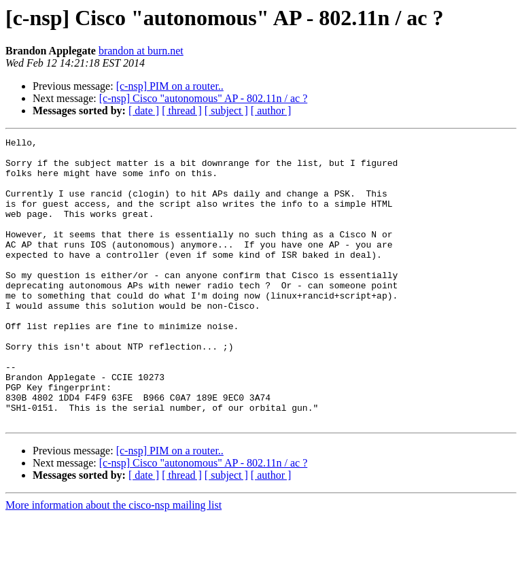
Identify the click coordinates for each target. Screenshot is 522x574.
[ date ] (143, 110)
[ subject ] (226, 110)
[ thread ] (182, 110)
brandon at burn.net (141, 50)
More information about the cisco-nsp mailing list (113, 562)
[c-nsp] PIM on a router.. (170, 86)
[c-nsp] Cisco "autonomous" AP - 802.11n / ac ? (203, 98)
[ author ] (271, 110)
